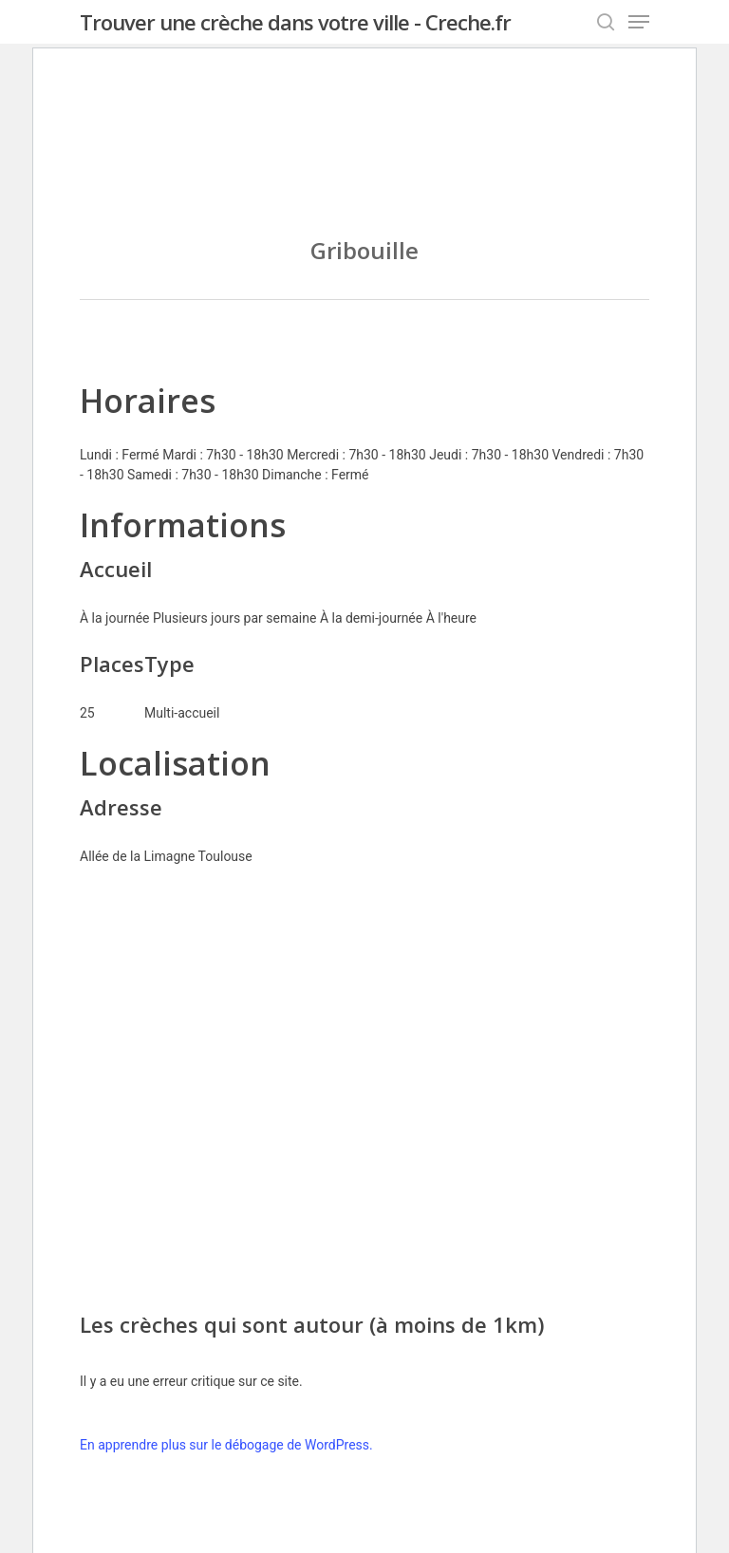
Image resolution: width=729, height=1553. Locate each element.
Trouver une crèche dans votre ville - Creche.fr (295, 21)
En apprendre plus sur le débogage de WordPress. (226, 1444)
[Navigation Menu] (638, 21)
